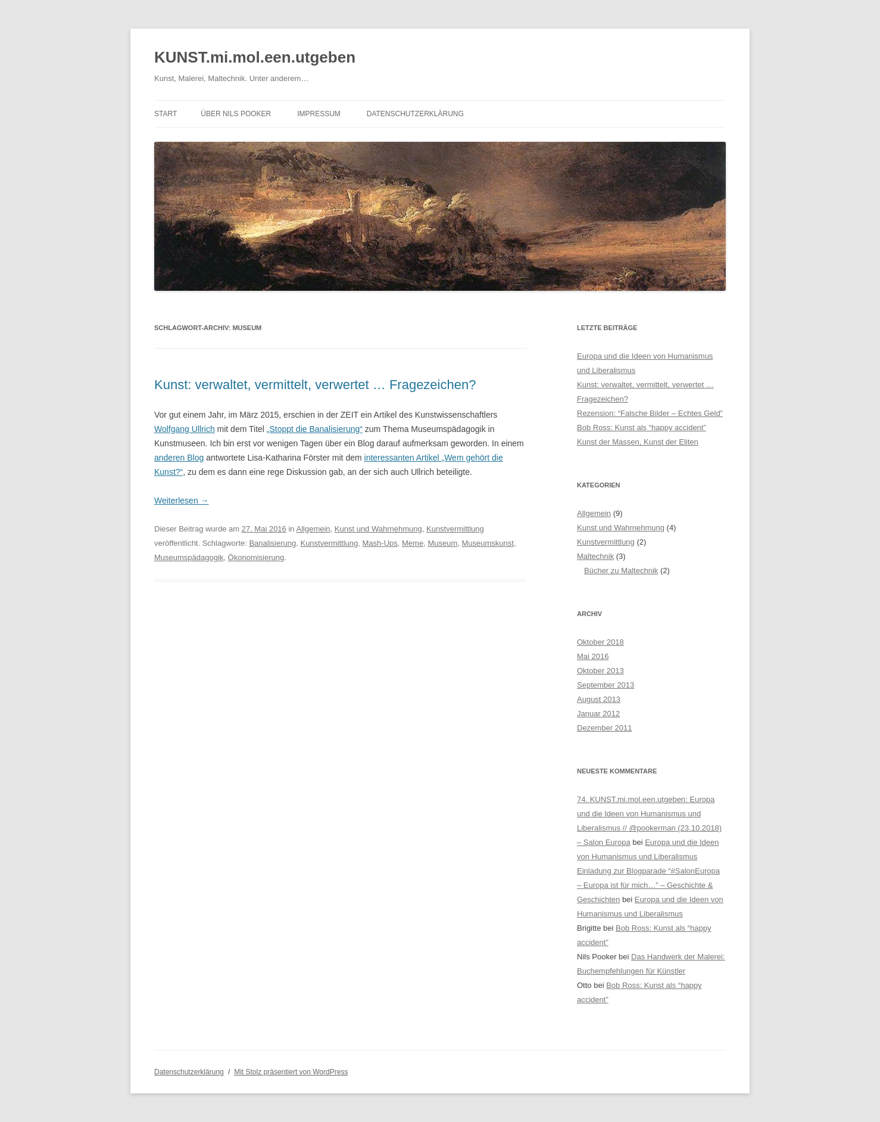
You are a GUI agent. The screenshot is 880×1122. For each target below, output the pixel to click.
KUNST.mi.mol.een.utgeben (254, 57)
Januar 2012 (598, 713)
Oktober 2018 (600, 642)
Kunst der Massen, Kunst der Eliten (637, 441)
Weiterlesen (181, 500)
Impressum (319, 114)
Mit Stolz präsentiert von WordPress (291, 1072)
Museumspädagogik (188, 557)
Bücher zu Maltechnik (621, 570)
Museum (442, 543)
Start (165, 114)
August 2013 (598, 699)
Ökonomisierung (256, 557)
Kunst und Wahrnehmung (378, 528)
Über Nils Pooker (236, 114)
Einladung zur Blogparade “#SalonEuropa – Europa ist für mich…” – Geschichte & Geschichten (648, 885)
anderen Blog (179, 457)
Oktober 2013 (600, 670)
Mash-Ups (380, 543)
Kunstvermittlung (455, 528)
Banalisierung (272, 543)
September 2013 (605, 684)
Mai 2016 (592, 656)
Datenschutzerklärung (415, 114)
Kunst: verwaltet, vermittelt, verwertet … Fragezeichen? (315, 384)
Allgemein (313, 528)
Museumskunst (487, 543)
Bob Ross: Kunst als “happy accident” (641, 427)
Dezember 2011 (604, 727)
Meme (412, 543)
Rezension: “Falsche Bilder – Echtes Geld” (650, 413)
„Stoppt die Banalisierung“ (315, 429)
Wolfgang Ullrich (184, 429)
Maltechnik (595, 556)
